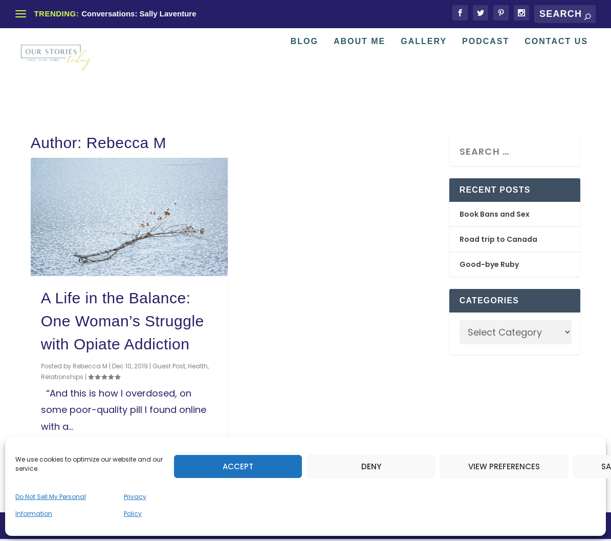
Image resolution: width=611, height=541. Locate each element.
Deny (371, 466)
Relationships (62, 378)
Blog (304, 73)
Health (198, 367)
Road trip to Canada (498, 241)
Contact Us (556, 73)
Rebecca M (90, 367)
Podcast (485, 73)
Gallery (424, 73)
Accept (238, 466)
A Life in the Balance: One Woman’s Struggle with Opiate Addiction (122, 322)
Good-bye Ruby (489, 266)
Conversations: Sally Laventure (138, 13)
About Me (359, 73)
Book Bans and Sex (495, 216)
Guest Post (168, 367)
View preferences (504, 466)
